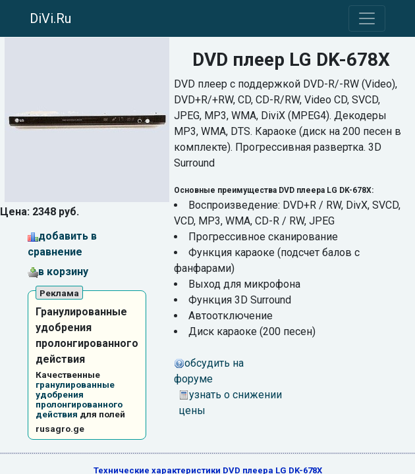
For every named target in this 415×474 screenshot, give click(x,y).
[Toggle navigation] (366, 18)
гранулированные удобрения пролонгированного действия (79, 399)
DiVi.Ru (50, 18)
